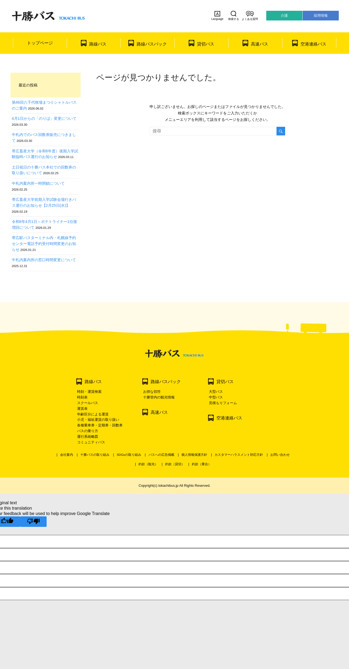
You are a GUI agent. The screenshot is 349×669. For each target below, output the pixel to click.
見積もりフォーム (223, 403)
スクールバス (87, 403)
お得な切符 (152, 392)
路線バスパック (152, 44)
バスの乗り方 (87, 431)
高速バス (259, 44)
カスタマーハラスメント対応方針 (239, 454)
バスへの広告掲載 (161, 454)
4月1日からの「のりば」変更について (44, 118)
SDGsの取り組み (129, 454)
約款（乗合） (201, 464)
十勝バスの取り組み (94, 454)
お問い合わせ (280, 454)
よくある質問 (250, 15)
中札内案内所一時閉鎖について (38, 183)
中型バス (216, 397)
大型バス (216, 392)
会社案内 (66, 454)
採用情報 (321, 15)
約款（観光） (148, 464)
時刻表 (82, 397)
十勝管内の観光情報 (159, 397)
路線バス (97, 44)
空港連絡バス (313, 44)
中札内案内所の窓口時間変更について (44, 260)
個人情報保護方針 (194, 454)
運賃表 (82, 409)
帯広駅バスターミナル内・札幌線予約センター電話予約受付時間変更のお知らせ (44, 243)
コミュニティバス (91, 442)
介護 (284, 15)
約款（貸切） (175, 464)
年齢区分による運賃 (93, 414)
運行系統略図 (87, 437)
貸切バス (205, 44)
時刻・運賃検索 (89, 392)
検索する (233, 15)
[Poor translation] (33, 521)
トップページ (40, 43)
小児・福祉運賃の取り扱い (98, 420)
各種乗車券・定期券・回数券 (100, 425)
